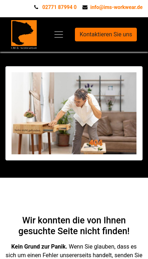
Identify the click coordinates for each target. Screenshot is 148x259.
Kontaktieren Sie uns (106, 34)
